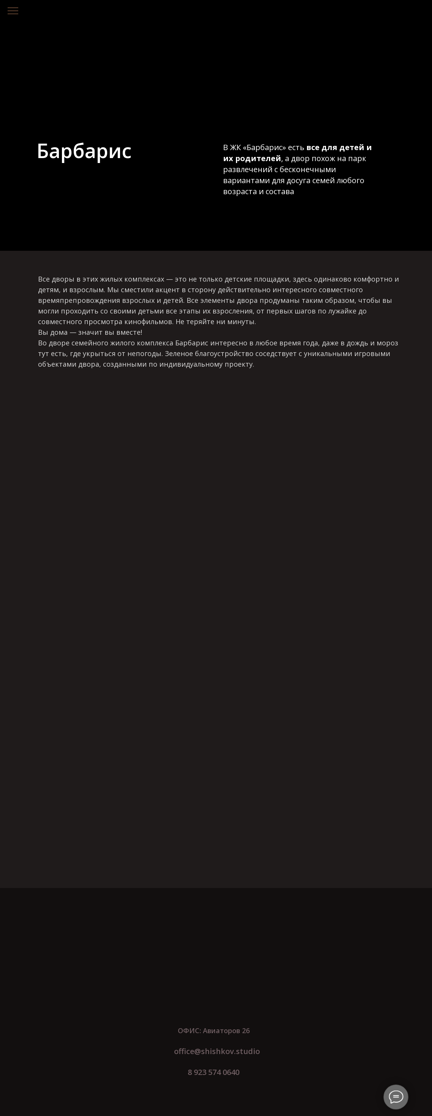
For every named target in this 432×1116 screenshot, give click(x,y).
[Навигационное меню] (13, 11)
